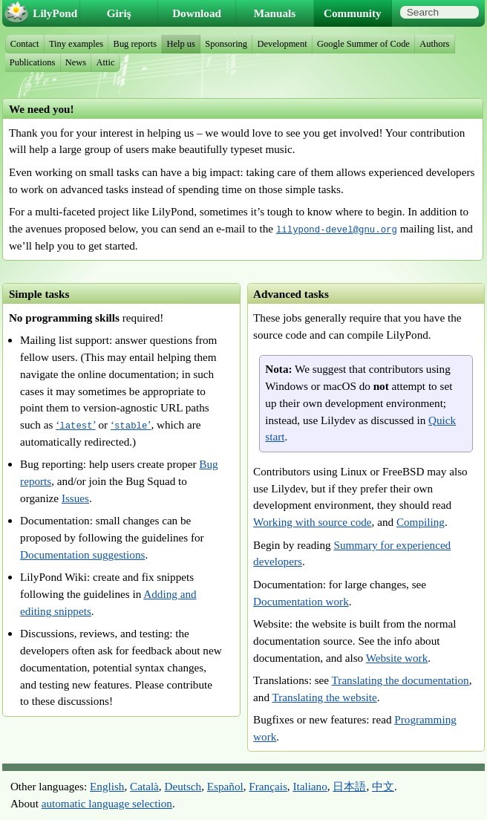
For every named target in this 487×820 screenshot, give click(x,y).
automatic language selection (107, 803)
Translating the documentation (400, 680)
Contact (24, 44)
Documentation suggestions (82, 554)
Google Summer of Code (363, 44)
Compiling (420, 521)
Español (225, 786)
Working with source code (312, 521)
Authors (434, 44)
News (75, 62)
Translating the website (324, 697)
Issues (75, 498)
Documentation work (301, 601)
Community (353, 13)
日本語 (349, 786)
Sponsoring (226, 44)
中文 (383, 786)
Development (282, 44)
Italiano (309, 786)
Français (268, 786)
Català (144, 786)
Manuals (275, 13)
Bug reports (135, 44)
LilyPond (55, 13)
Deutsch (182, 786)
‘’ (75, 424)
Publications (33, 62)
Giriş (119, 13)
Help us (180, 44)
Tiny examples (76, 44)
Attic (106, 62)
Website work (397, 657)
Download (196, 13)
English (107, 786)
